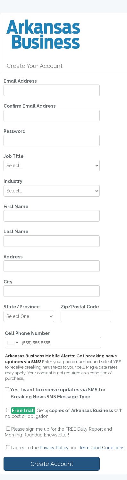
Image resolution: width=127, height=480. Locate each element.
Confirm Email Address (29, 106)
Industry (13, 181)
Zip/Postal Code (80, 306)
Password (15, 131)
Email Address (20, 81)
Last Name (16, 231)
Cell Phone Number (27, 333)
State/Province (22, 306)
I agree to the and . (68, 447)
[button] (12, 342)
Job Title (14, 156)
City (8, 281)
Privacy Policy (54, 447)
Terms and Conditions (101, 447)
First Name (16, 206)
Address (13, 256)
